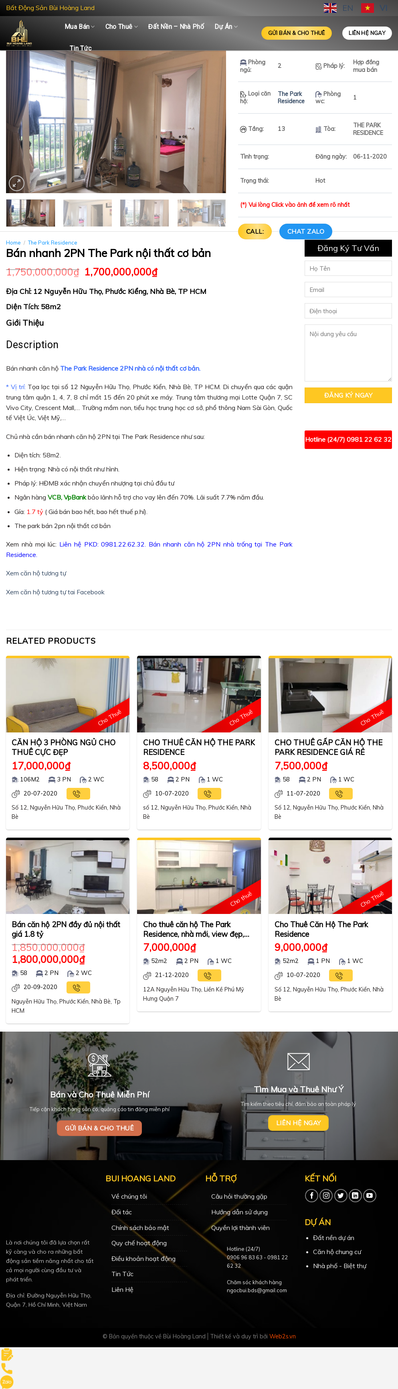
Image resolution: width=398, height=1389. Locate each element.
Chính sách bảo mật (140, 1228)
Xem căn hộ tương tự (36, 573)
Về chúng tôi (129, 1196)
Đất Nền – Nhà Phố (176, 27)
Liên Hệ (122, 1289)
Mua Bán (80, 27)
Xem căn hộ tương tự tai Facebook (55, 592)
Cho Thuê (121, 27)
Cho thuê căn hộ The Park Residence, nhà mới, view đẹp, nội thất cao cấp (193, 929)
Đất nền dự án (333, 1238)
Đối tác (121, 1212)
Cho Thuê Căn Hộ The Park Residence (321, 929)
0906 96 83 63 (245, 1257)
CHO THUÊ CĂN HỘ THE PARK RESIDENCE (199, 747)
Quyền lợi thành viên (240, 1228)
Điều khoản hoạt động (143, 1258)
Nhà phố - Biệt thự (339, 1266)
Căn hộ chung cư (337, 1252)
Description (32, 345)
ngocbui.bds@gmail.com (257, 1290)
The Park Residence (291, 97)
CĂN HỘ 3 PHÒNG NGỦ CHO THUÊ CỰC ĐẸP (63, 747)
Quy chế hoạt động (139, 1243)
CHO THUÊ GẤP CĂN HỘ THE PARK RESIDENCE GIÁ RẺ (328, 747)
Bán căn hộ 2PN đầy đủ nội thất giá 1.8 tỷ (66, 929)
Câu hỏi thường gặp (239, 1196)
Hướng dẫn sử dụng (239, 1212)
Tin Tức (80, 48)
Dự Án (226, 27)
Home (13, 242)
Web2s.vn (282, 1336)
